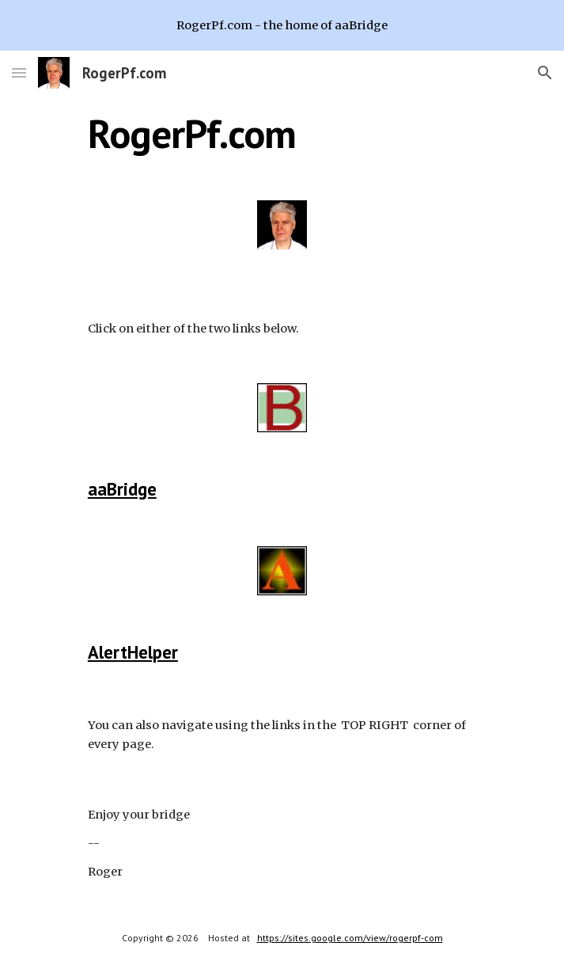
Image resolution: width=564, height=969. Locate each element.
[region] (282, 25)
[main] (282, 133)
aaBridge (122, 488)
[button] (19, 72)
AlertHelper (133, 651)
